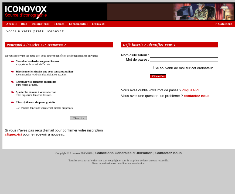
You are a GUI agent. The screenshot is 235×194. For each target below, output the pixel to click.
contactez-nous (196, 96)
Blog (24, 23)
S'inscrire (78, 118)
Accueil (11, 23)
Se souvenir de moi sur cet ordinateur (184, 68)
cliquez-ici (13, 134)
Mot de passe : (137, 59)
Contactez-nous (168, 153)
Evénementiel (78, 23)
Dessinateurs (41, 23)
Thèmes (59, 23)
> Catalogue (223, 23)
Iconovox (98, 23)
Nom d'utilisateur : (135, 55)
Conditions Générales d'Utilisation (123, 153)
